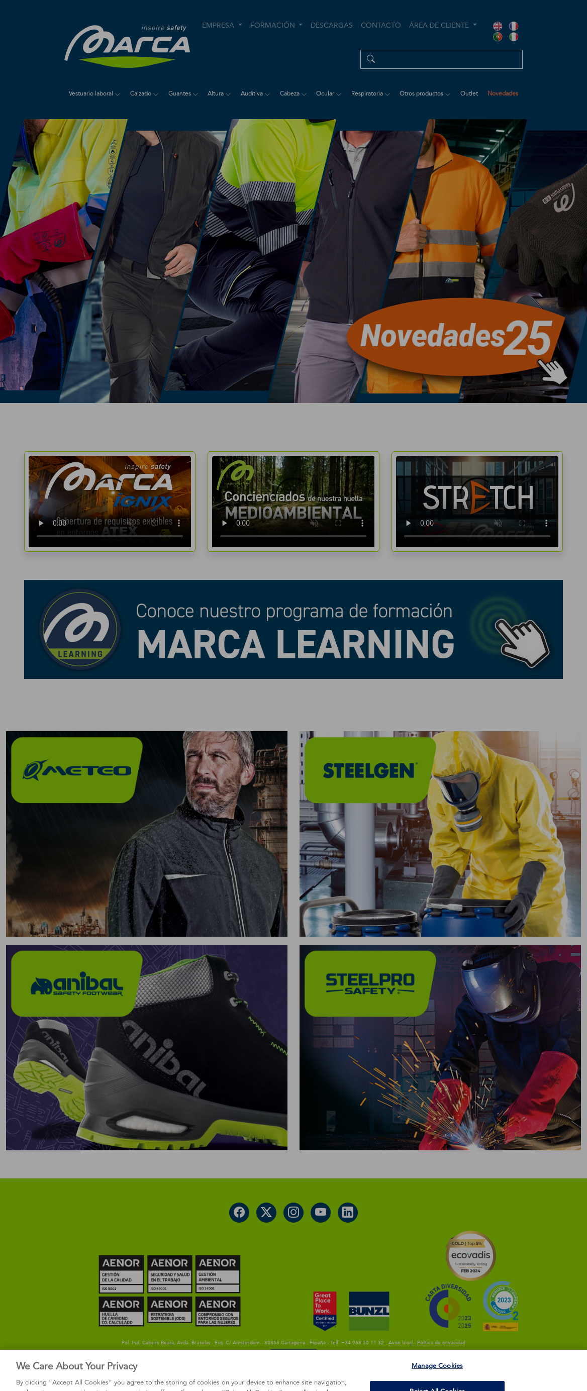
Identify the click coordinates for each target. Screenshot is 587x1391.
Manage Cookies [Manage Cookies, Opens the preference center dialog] (437, 1375)
